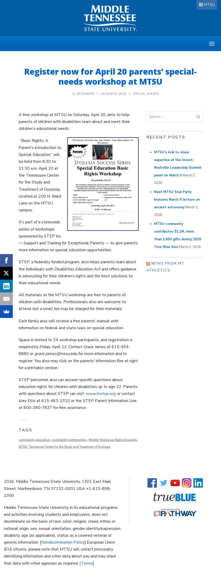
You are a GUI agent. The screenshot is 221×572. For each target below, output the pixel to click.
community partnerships (69, 440)
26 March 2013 (113, 94)
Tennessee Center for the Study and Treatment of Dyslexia (69, 447)
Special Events (146, 94)
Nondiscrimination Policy (63, 542)
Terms (87, 563)
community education (34, 440)
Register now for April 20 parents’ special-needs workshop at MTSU (110, 76)
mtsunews (86, 94)
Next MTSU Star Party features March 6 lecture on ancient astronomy (177, 200)
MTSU (209, 4)
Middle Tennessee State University (113, 440)
